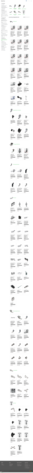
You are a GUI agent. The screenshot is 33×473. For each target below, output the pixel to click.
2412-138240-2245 (13, 86)
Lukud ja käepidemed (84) (4, 40)
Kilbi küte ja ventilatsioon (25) (4, 30)
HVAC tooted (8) (3, 50)
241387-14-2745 (26, 187)
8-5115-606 (13, 320)
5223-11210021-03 (26, 248)
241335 (19, 153)
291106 (19, 437)
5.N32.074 (26, 173)
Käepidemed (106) (3, 42)
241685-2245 (19, 133)
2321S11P (26, 393)
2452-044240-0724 (26, 119)
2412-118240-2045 (26, 44)
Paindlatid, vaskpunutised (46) (4, 32)
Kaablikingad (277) (3, 33)
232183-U (19, 379)
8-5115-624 (13, 393)
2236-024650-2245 (19, 86)
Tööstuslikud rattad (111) (4, 44)
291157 (13, 412)
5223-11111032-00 (19, 262)
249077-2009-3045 (19, 173)
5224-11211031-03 (26, 220)
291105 (26, 437)
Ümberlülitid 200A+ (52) (4, 23)
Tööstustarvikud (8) (3, 43)
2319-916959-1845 (19, 347)
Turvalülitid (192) (3, 27)
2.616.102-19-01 (19, 119)
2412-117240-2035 (19, 30)
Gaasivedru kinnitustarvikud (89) (3, 46)
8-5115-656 (13, 187)
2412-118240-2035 (26, 30)
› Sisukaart (10, 465)
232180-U (26, 379)
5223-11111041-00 (13, 248)
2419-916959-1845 (13, 360)
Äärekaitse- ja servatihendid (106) (3, 38)
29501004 (26, 412)
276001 (26, 100)
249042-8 (19, 320)
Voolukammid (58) (3, 17)
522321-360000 (13, 220)
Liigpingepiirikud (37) (3, 5)
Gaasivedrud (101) (3, 45)
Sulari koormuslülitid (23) (4, 24)
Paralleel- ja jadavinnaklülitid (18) (3, 26)
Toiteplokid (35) (3, 8)
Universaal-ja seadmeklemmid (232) (4, 10)
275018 (19, 100)
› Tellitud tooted (19, 465)
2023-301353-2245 (26, 320)
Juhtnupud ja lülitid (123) (4, 34)
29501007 (13, 437)
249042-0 (26, 360)
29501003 (19, 412)
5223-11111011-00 (19, 248)
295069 (13, 119)
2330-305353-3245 (19, 360)
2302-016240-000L (26, 86)
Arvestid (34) (2, 4)
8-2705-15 (13, 100)
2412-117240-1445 (13, 30)
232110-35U (19, 393)
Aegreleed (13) (3, 9)
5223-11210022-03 (13, 262)
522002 (26, 289)
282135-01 (26, 262)
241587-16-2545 (20, 187)
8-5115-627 (13, 289)
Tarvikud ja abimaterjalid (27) (4, 14)
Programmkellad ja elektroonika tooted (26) (4, 7)
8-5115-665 (26, 133)
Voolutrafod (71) (3, 28)
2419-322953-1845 (26, 347)
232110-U (13, 379)
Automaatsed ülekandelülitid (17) (3, 18)
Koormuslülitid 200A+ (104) (4, 22)
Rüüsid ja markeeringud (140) (4, 35)
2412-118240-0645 (19, 44)
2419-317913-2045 (13, 347)
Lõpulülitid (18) (3, 29)
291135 (13, 450)
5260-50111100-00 (19, 220)
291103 (19, 450)
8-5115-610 (19, 289)
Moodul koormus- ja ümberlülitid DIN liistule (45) (4, 20)
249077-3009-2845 (13, 173)
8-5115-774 (13, 153)
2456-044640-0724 (13, 133)
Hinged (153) (2, 41)
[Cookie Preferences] (0, 472)
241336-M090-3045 (26, 153)
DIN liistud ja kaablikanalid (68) (4, 16)
